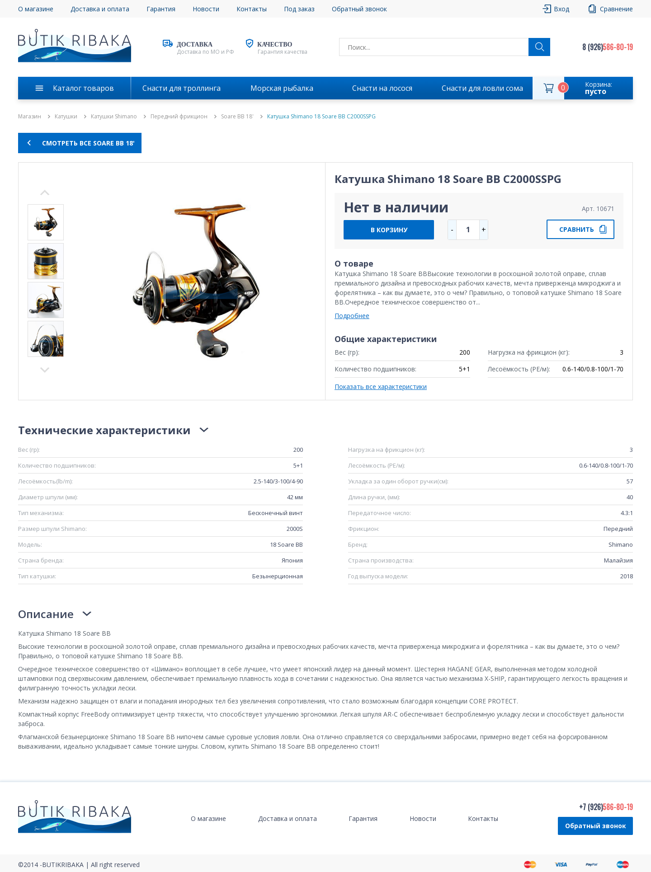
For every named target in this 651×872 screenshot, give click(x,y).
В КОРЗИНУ (389, 229)
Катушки (66, 116)
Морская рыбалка (281, 88)
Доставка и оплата (100, 9)
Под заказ (299, 9)
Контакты (251, 9)
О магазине (35, 9)
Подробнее (352, 315)
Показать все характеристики (381, 386)
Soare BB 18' (237, 116)
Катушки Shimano (114, 116)
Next (44, 192)
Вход (561, 9)
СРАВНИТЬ (576, 229)
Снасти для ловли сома (482, 88)
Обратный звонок (359, 9)
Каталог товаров (83, 88)
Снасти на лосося (382, 88)
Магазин (29, 116)
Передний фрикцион (179, 116)
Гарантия (160, 9)
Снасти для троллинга (181, 88)
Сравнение (616, 9)
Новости (206, 9)
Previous (44, 370)
